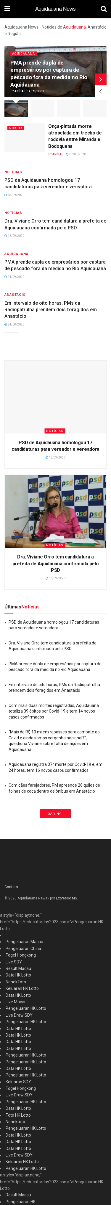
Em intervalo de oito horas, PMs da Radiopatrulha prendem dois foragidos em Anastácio (50, 309)
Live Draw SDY (19, 1015)
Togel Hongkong (21, 955)
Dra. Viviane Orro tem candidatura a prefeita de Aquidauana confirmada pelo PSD (55, 563)
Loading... (55, 814)
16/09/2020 (14, 235)
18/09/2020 (14, 195)
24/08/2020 (14, 324)
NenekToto (16, 981)
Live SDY (14, 962)
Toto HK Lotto (18, 1115)
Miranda (15, 128)
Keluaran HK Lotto (22, 988)
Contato (11, 887)
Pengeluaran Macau (24, 941)
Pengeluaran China (23, 948)
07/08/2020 (76, 154)
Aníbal (20, 91)
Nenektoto (15, 1121)
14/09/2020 (14, 276)
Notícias (13, 172)
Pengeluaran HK (21, 1201)
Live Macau (16, 1001)
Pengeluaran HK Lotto (26, 1008)
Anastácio (14, 295)
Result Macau (18, 968)
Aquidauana (74, 27)
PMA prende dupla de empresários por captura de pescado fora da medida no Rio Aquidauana (48, 73)
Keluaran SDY (18, 1081)
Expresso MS (66, 898)
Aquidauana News (55, 9)
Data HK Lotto (18, 975)
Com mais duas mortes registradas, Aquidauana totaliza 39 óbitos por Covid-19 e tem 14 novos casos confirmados (54, 711)
